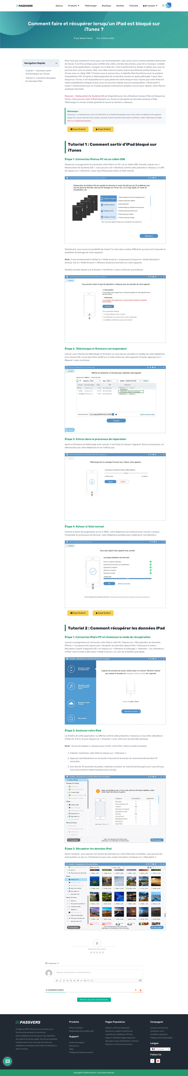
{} (90, 980)
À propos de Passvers (159, 1028)
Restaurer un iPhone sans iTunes (118, 1044)
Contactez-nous (157, 1031)
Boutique (106, 5)
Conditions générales (159, 1034)
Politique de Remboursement (81, 1052)
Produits (74, 5)
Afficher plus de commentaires (94, 1000)
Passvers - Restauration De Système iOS (85, 96)
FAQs (71, 1049)
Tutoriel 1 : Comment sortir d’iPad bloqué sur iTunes (38, 72)
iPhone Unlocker (76, 1028)
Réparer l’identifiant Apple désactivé (120, 1038)
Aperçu (59, 5)
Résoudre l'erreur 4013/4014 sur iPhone (122, 1041)
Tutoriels (133, 5)
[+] (93, 980)
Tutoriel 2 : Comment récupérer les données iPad (41, 79)
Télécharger (91, 5)
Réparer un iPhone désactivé (117, 1028)
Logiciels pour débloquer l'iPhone (119, 1034)
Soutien (120, 5)
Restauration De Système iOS (81, 1031)
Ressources (74, 1046)
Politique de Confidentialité (161, 1038)
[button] (78, 129)
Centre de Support (76, 1042)
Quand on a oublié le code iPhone (119, 1031)
